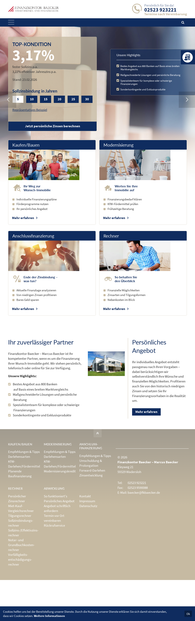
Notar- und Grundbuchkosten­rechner (21, 545)
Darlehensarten (19, 456)
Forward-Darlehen (92, 470)
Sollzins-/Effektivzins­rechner (23, 532)
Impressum (87, 501)
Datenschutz (88, 506)
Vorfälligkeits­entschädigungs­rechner (20, 559)
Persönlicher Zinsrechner (17, 498)
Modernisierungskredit (60, 471)
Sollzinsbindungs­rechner (20, 523)
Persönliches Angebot (59, 501)
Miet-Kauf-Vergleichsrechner (21, 508)
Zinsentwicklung (91, 475)
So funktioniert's (55, 496)
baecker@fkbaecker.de (144, 492)
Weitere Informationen (49, 616)
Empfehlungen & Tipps (24, 451)
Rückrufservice (54, 525)
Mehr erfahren (23, 218)
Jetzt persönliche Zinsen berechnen (52, 126)
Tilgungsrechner (19, 515)
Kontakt (85, 496)
